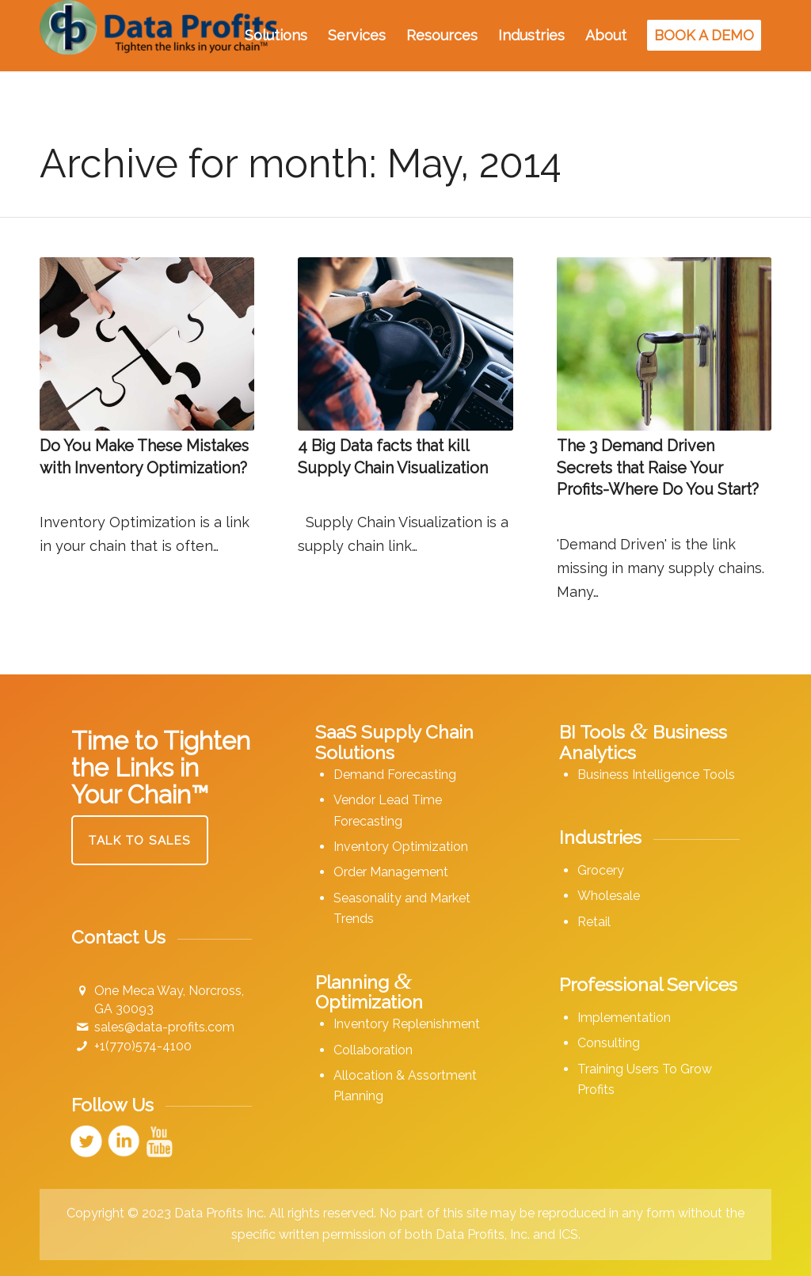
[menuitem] (276, 35)
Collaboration (373, 1050)
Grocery (600, 870)
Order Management (390, 871)
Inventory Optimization (400, 846)
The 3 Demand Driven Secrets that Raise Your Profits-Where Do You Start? (658, 467)
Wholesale (608, 895)
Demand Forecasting (394, 774)
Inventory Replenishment (406, 1023)
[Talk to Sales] (139, 840)
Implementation (624, 1017)
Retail (594, 921)
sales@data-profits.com (164, 1027)
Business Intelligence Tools (656, 774)
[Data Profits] (158, 35)
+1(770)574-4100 (143, 1046)
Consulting (608, 1042)
